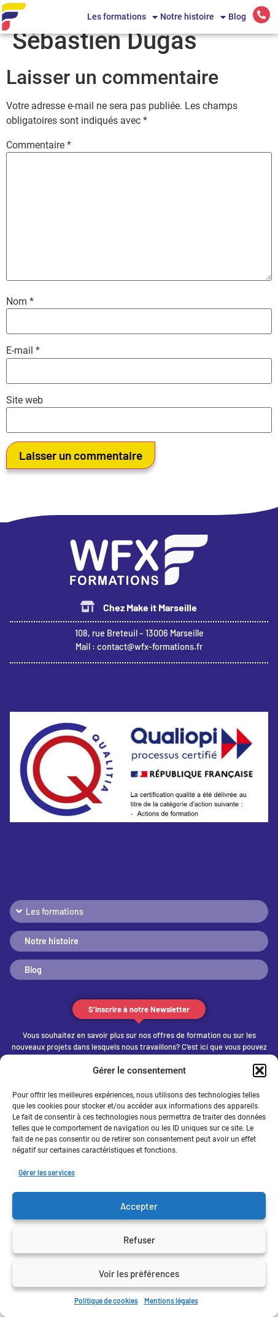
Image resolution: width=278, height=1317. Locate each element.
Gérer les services (46, 1172)
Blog (237, 17)
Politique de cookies (106, 1300)
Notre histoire (193, 17)
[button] (259, 1070)
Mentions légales (171, 1300)
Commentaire (38, 157)
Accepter (139, 1206)
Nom (20, 314)
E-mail (23, 363)
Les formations (122, 17)
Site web (24, 413)
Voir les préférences (139, 1273)
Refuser (139, 1239)
